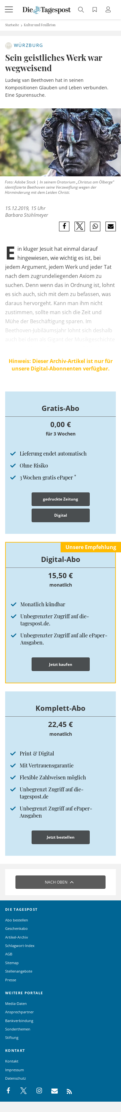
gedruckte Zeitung (60, 499)
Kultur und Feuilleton (39, 25)
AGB (8, 954)
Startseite (12, 25)
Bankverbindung (19, 1020)
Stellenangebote (18, 971)
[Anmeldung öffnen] (109, 10)
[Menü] (9, 9)
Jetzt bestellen (61, 837)
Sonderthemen (17, 1029)
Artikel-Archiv (16, 937)
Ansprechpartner (19, 1011)
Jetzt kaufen (60, 664)
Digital (60, 515)
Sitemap (12, 962)
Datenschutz (15, 1078)
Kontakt (11, 1061)
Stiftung (11, 1037)
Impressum (14, 1069)
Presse (10, 979)
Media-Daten (16, 1003)
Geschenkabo (16, 928)
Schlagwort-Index (20, 945)
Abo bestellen (16, 920)
